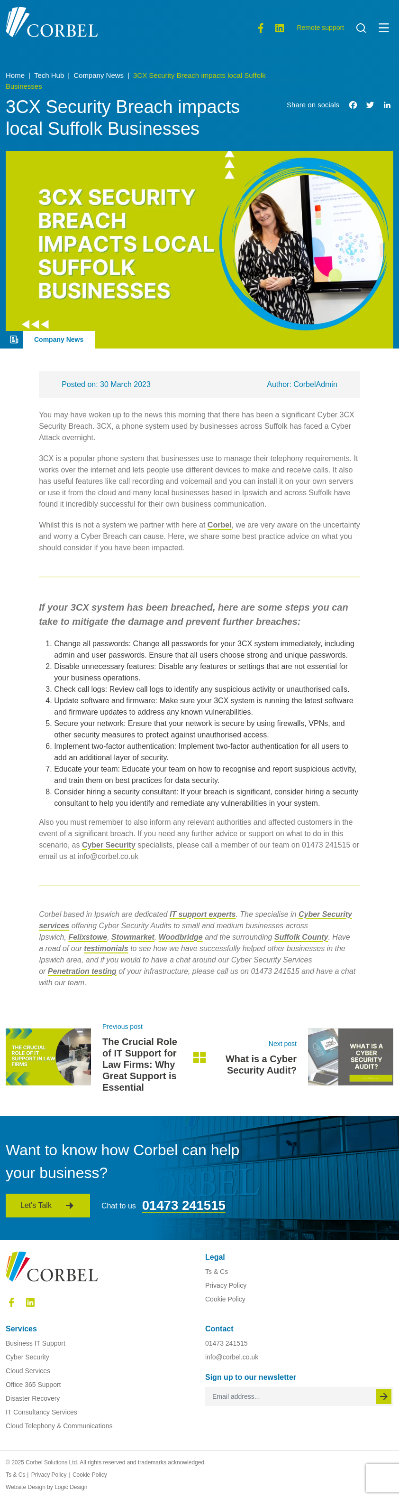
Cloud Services (28, 1371)
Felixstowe (87, 937)
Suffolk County (301, 937)
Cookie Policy (225, 1299)
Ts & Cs (216, 1271)
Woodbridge (181, 937)
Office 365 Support (33, 1384)
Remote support (320, 27)
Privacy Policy (225, 1285)
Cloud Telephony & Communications (59, 1426)
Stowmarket (132, 937)
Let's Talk (36, 1205)
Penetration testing (82, 971)
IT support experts (203, 914)
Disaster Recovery (33, 1398)
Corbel (220, 525)
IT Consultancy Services (41, 1412)
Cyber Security (109, 845)
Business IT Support (35, 1343)
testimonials (106, 948)
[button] (383, 27)
